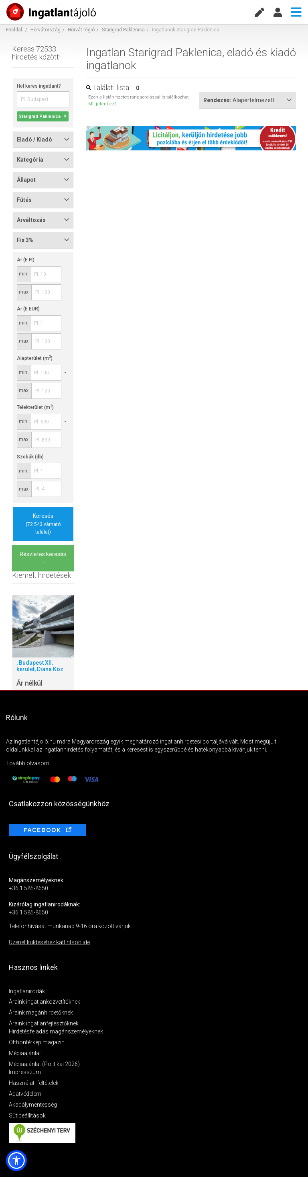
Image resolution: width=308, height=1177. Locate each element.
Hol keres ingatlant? (39, 86)
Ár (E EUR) (28, 309)
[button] (16, 1160)
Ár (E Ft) (25, 260)
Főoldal (14, 30)
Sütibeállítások (27, 1115)
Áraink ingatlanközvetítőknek (44, 1001)
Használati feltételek (34, 1083)
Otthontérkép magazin (37, 1042)
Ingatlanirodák (27, 991)
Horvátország (45, 30)
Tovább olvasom (27, 763)
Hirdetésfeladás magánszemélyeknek (56, 1031)
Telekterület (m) (35, 407)
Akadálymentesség (33, 1104)
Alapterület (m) (35, 358)
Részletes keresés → (43, 558)
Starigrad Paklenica (123, 30)
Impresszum (25, 1072)
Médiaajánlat (25, 1053)
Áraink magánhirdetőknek (41, 1012)
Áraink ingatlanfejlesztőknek (44, 1023)
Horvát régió (81, 30)
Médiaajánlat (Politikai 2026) (44, 1064)
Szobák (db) (30, 457)
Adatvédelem (25, 1094)
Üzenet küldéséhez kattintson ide (49, 942)
